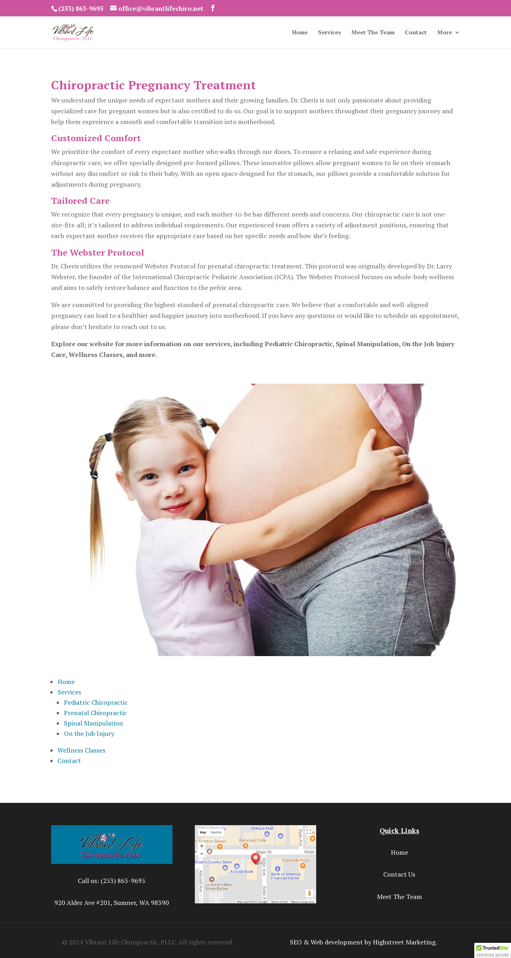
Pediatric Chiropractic (96, 702)
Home (300, 33)
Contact (416, 33)
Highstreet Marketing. (405, 942)
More (444, 33)
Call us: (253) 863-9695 (111, 880)
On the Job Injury (89, 733)
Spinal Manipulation (93, 723)
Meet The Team (372, 33)
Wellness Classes (81, 750)
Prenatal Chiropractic (95, 712)
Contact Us (399, 874)
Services (329, 33)
